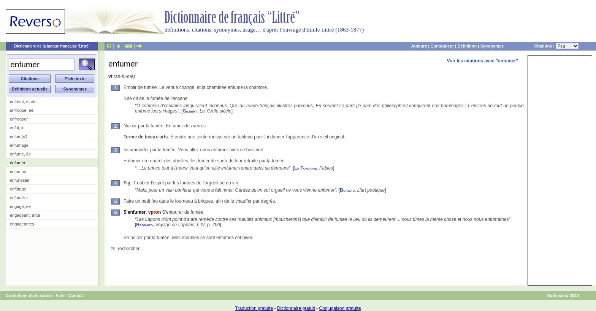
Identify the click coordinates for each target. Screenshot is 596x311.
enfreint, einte (22, 101)
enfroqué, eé (21, 110)
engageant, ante (25, 215)
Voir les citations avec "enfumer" (482, 60)
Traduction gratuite (254, 308)
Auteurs (419, 46)
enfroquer (19, 119)
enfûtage (18, 189)
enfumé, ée (20, 154)
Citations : (556, 46)
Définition (467, 46)
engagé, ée (20, 206)
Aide (60, 295)
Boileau (347, 190)
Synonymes (492, 46)
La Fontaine (305, 168)
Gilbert (189, 111)
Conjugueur (442, 46)
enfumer (17, 162)
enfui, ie (17, 127)
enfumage (19, 145)
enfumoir (18, 171)
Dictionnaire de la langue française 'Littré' (51, 46)
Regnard (144, 224)
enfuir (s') (18, 136)
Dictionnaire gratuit (296, 308)
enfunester (20, 180)
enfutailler (19, 197)
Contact (76, 295)
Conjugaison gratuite (340, 308)
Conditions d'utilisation (29, 295)
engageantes (22, 224)
